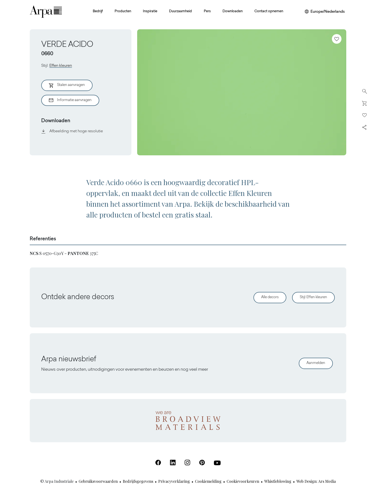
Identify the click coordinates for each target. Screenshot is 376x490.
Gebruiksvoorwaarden (98, 481)
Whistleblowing (277, 481)
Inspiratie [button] (150, 11)
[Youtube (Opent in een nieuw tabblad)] (217, 462)
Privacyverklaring (174, 481)
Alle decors (270, 297)
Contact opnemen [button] (268, 11)
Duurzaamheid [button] (180, 11)
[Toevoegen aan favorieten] (336, 38)
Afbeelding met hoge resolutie (72, 131)
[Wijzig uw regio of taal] (324, 12)
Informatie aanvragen (70, 100)
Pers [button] (207, 11)
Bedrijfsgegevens (138, 481)
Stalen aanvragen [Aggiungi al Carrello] (67, 85)
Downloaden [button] (233, 11)
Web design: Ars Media (316, 481)
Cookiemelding (208, 481)
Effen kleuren (60, 66)
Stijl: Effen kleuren (313, 297)
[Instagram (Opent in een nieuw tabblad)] (187, 462)
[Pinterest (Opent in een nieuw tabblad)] (202, 462)
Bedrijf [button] (98, 11)
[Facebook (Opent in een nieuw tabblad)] (158, 462)
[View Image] (241, 92)
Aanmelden (315, 363)
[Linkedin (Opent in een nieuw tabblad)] (173, 462)
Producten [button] (123, 11)
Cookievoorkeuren (243, 481)
